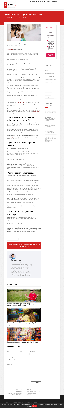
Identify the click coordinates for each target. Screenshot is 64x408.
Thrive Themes (35, 402)
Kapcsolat (54, 1)
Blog (45, 1)
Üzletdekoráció (48, 94)
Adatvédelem (29, 406)
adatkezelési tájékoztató (51, 42)
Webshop (49, 1)
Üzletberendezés (48, 91)
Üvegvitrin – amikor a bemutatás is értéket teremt (50, 132)
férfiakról (10, 49)
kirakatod (14, 206)
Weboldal (32, 351)
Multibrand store (48, 82)
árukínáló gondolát (11, 137)
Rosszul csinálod (48, 88)
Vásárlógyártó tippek (49, 97)
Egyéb (46, 70)
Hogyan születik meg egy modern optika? (50, 126)
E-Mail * (20, 351)
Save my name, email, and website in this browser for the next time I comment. (23, 358)
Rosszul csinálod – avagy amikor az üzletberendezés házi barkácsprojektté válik (50, 111)
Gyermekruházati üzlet (21, 17)
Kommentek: (10, 364)
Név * (8, 351)
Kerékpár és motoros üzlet (50, 79)
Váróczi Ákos (11, 17)
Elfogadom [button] (35, 406)
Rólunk (46, 85)
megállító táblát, (20, 102)
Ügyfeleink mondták (32, 1)
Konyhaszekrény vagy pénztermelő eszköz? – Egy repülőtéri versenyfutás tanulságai (50, 119)
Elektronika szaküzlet (49, 73)
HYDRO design (36, 111)
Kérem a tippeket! (50, 55)
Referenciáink (40, 1)
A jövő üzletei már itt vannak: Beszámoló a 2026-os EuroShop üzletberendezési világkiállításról (50, 139)
